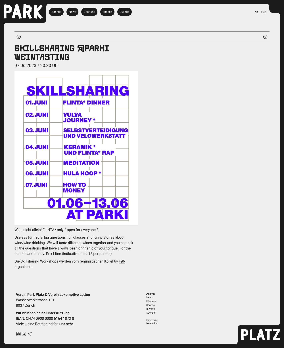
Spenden (151, 312)
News (72, 12)
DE (256, 12)
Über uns (89, 12)
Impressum (151, 320)
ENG (264, 12)
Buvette (124, 12)
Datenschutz (152, 323)
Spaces (107, 12)
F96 (122, 261)
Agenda (56, 12)
